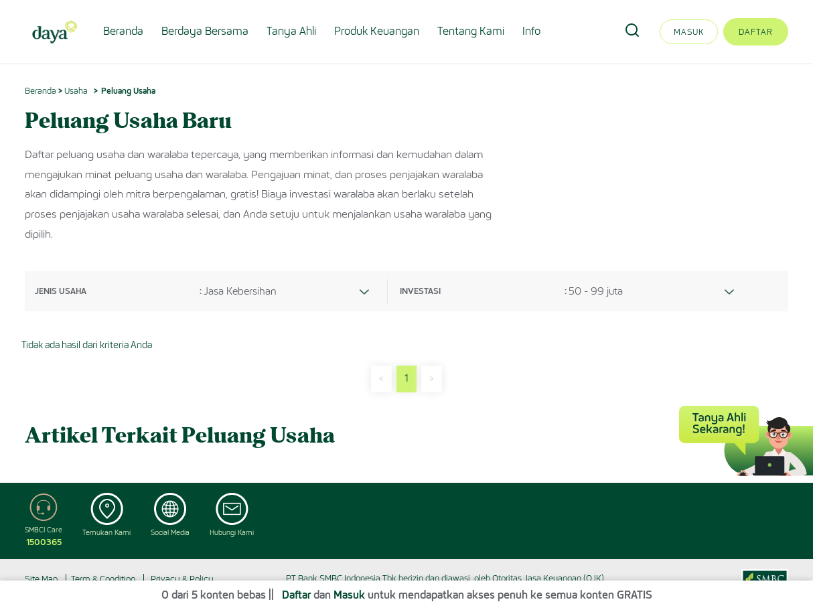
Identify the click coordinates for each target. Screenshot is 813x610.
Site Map (41, 579)
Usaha (76, 91)
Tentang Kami (470, 31)
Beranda (123, 31)
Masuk (689, 32)
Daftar (756, 32)
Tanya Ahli (291, 31)
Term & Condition (103, 579)
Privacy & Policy (182, 579)
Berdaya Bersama (204, 31)
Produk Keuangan (376, 31)
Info (531, 31)
